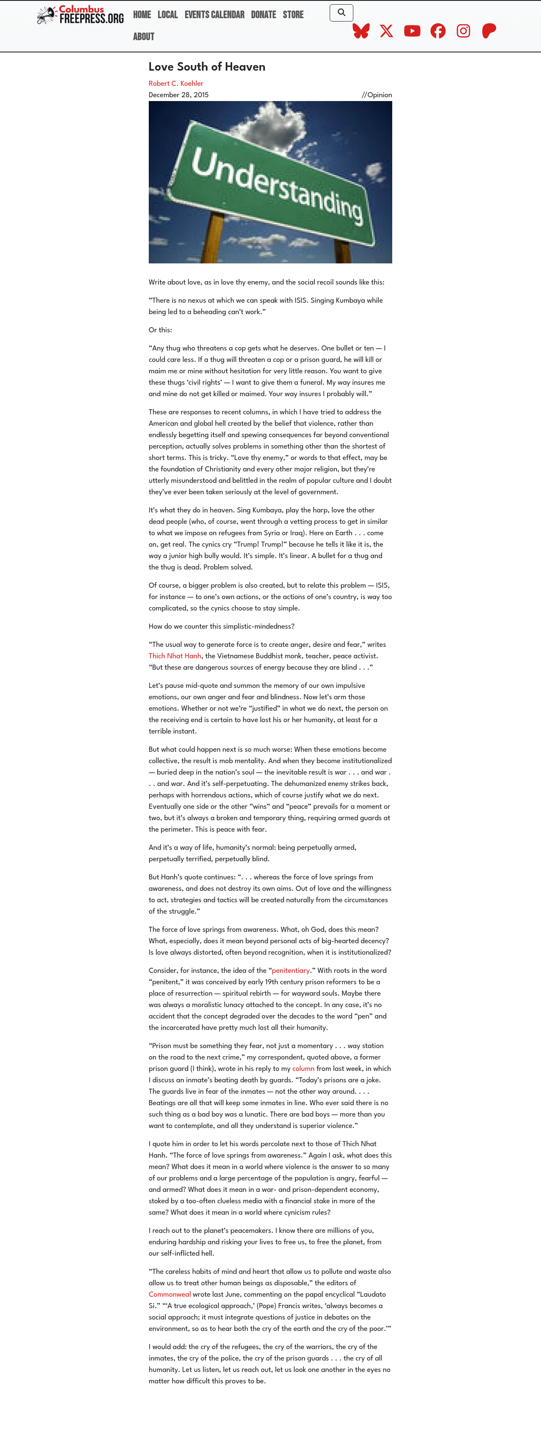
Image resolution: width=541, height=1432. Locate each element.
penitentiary (291, 971)
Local (168, 15)
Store (293, 15)
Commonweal (170, 1294)
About (143, 37)
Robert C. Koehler (176, 84)
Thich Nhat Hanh (175, 656)
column (303, 1069)
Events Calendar (214, 15)
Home (142, 15)
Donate (263, 15)
